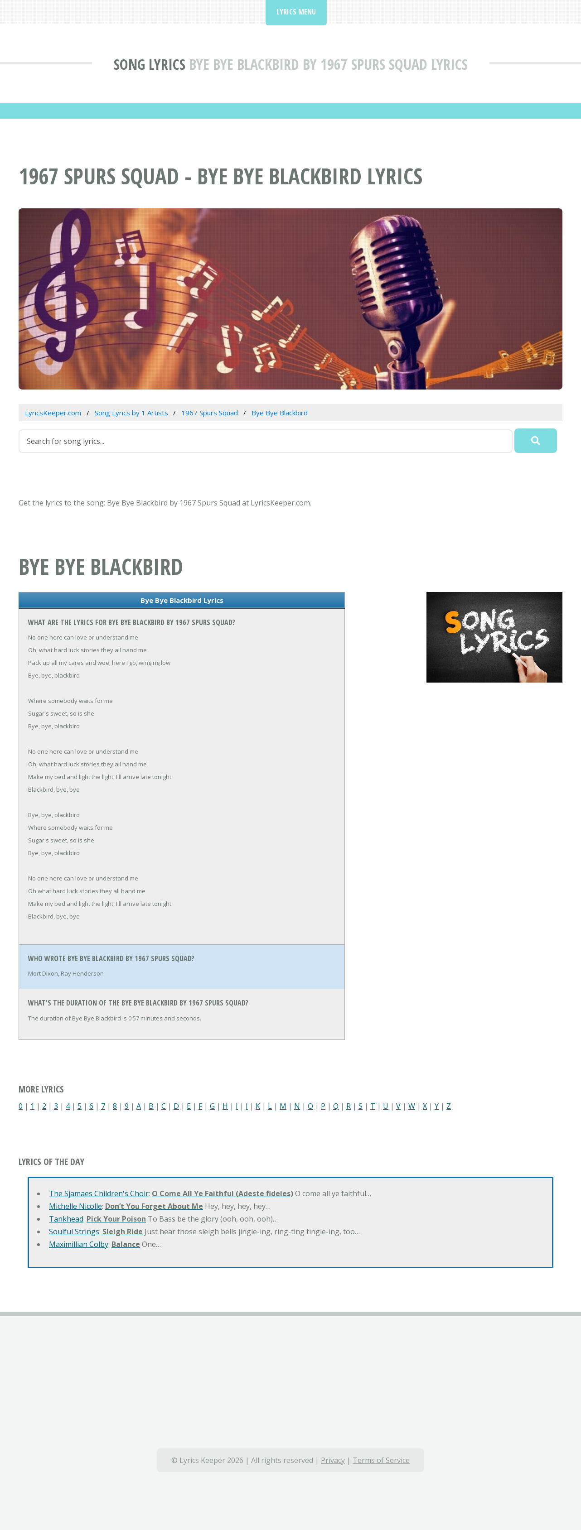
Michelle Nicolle (75, 1206)
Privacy (333, 1460)
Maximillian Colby (78, 1244)
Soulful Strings (74, 1232)
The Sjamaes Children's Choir (99, 1193)
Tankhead (66, 1219)
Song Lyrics (149, 64)
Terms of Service (381, 1460)
